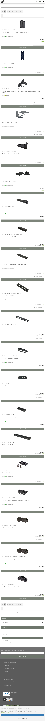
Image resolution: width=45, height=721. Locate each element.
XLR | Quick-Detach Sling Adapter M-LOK (10, 584)
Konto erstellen (5, 640)
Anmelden (22, 637)
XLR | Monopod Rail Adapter (7, 470)
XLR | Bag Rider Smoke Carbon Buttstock (10, 88)
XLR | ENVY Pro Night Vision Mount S (9, 355)
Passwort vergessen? (6, 643)
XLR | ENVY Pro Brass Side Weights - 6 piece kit (11, 293)
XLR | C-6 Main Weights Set (7, 179)
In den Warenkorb (22, 47)
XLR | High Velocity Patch (7, 383)
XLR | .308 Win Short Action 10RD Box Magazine (11, 30)
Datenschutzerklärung (5, 712)
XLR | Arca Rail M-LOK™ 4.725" (8, 61)
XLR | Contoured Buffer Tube (8, 206)
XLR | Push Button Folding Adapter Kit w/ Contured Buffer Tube (15, 556)
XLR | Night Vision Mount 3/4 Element (9, 497)
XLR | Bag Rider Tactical (7, 120)
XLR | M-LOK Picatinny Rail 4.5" (8, 442)
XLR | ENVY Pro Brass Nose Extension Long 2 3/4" (12, 234)
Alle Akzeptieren (23, 715)
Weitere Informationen (22, 718)
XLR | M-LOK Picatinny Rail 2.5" (8, 414)
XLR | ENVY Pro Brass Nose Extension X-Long (11, 262)
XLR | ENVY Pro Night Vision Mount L (9, 324)
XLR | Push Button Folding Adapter (9, 525)
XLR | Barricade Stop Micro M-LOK (9, 151)
